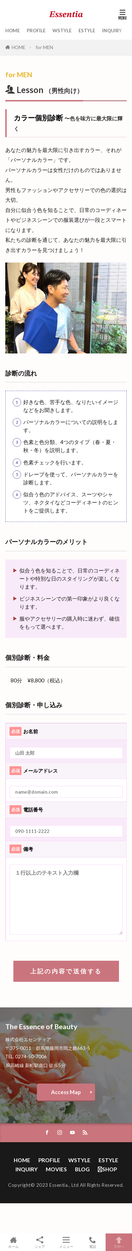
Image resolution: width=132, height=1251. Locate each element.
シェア (39, 1242)
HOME (12, 30)
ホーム (13, 1242)
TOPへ (119, 1242)
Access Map (66, 1092)
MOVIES (56, 1169)
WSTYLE (61, 30)
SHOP (107, 1169)
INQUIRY (112, 30)
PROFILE (36, 30)
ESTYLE (86, 30)
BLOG (82, 1169)
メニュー (66, 1242)
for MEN (44, 47)
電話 (92, 1242)
